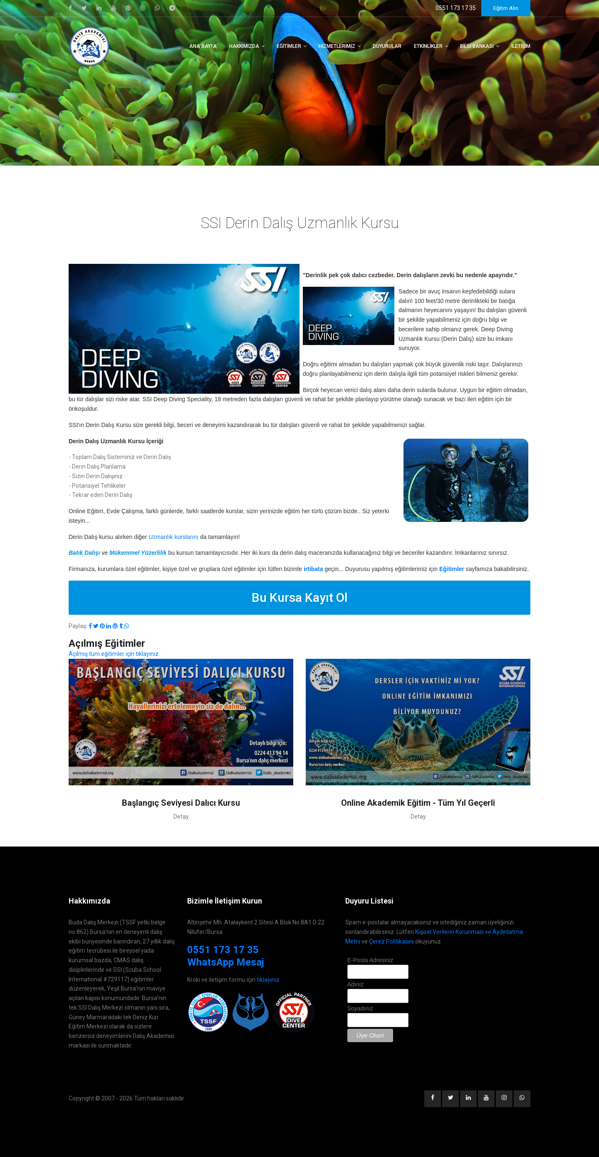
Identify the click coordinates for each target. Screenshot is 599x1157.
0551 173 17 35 (223, 950)
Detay (181, 816)
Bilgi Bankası (477, 46)
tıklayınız (268, 979)
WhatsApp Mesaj (225, 962)
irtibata (313, 569)
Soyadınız (360, 1008)
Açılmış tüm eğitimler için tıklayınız (113, 654)
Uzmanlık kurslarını (173, 537)
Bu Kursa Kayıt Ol (300, 597)
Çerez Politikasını (391, 941)
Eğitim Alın (505, 8)
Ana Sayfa (203, 46)
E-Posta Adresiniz (370, 960)
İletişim (520, 46)
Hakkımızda (244, 46)
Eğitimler (289, 46)
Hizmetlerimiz (337, 46)
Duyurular (387, 46)
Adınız (355, 984)
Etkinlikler (428, 46)
